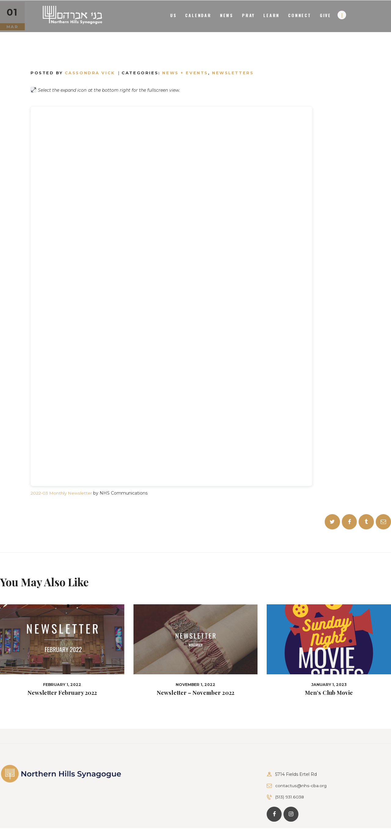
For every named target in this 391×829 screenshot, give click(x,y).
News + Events (186, 72)
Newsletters (233, 72)
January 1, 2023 (329, 685)
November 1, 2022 (195, 685)
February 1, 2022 (62, 685)
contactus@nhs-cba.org (300, 786)
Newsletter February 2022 (62, 693)
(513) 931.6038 (290, 797)
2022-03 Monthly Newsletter (61, 493)
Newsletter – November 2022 (195, 693)
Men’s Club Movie (329, 693)
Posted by (74, 72)
